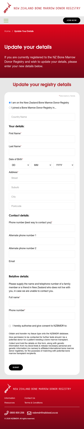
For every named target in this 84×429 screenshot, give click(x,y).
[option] (42, 103)
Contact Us (30, 398)
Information (9, 398)
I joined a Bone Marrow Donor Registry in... (33, 107)
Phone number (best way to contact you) (30, 222)
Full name (14, 297)
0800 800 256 (14, 413)
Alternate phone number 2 (22, 248)
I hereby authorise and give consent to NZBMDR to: (40, 325)
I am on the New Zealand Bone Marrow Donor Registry (40, 102)
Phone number (16, 310)
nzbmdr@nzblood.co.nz (42, 413)
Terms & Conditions (34, 402)
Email (12, 261)
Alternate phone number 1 (22, 235)
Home (7, 31)
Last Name (15, 146)
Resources (9, 402)
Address (13, 172)
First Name (15, 133)
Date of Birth (15, 159)
